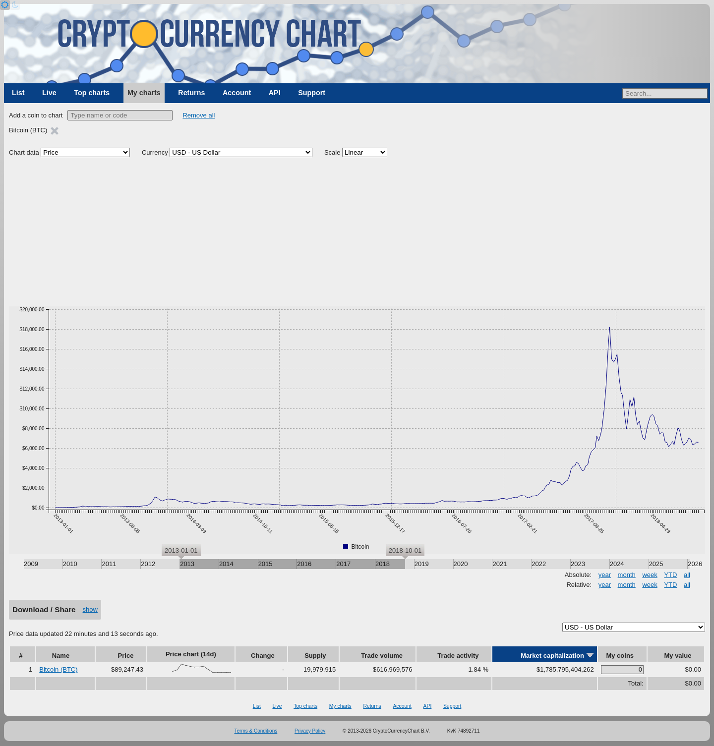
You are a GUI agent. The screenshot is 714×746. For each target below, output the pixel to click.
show (90, 609)
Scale (332, 152)
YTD (670, 574)
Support (311, 93)
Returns (191, 93)
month (627, 574)
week (649, 574)
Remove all (198, 115)
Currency (155, 152)
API (275, 93)
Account (237, 93)
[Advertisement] (357, 232)
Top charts (92, 93)
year (604, 574)
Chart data (24, 152)
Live (49, 93)
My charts (144, 93)
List (18, 93)
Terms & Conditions (256, 731)
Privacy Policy (310, 731)
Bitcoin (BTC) (58, 669)
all (687, 574)
